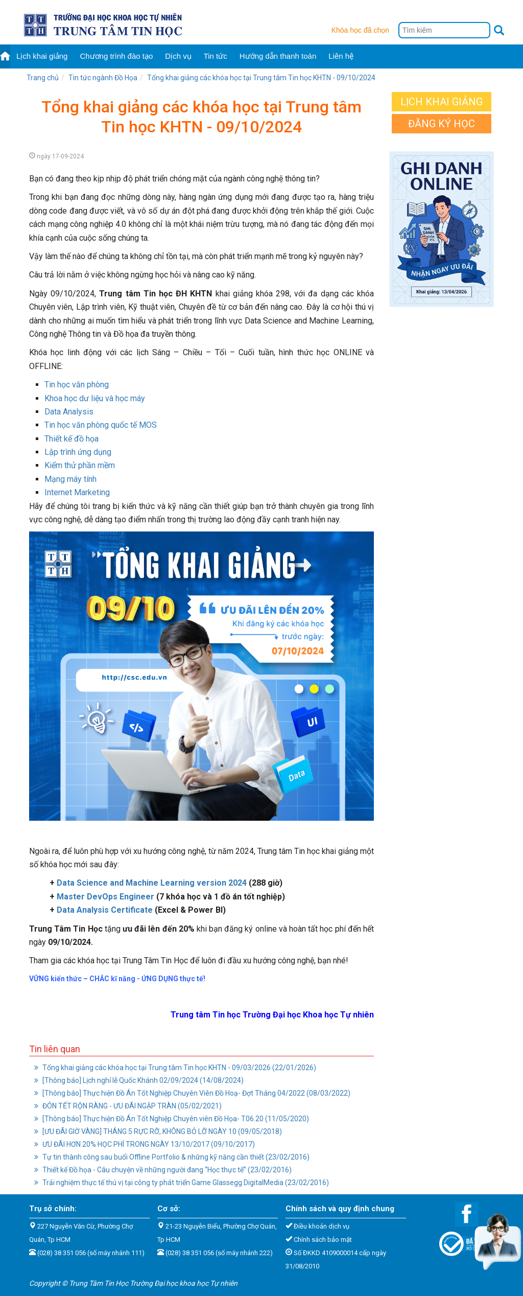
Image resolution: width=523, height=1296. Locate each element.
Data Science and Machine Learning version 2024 (152, 883)
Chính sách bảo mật (323, 1239)
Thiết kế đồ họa (71, 439)
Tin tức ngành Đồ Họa (102, 78)
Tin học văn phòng (76, 384)
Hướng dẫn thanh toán (278, 56)
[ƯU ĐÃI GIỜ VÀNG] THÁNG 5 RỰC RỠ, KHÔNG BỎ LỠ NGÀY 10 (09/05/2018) (158, 1131)
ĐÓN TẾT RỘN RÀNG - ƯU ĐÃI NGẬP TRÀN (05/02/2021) (128, 1106)
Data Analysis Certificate (105, 910)
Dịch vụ (178, 56)
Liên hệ (340, 56)
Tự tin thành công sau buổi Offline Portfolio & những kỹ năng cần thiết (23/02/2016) (172, 1157)
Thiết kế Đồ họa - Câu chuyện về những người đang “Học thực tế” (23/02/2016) (163, 1170)
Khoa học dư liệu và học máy (94, 398)
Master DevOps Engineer (105, 896)
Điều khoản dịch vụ (321, 1226)
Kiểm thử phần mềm (79, 465)
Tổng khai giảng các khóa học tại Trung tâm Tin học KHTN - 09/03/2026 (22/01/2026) (175, 1067)
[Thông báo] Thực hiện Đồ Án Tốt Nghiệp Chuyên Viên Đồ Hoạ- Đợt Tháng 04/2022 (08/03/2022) (192, 1093)
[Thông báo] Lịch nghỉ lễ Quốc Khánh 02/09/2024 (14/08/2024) (139, 1080)
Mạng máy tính (70, 479)
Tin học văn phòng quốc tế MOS (100, 425)
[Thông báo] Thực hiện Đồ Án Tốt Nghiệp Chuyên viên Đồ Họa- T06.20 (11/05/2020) (171, 1119)
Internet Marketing (77, 492)
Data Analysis (68, 411)
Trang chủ (43, 78)
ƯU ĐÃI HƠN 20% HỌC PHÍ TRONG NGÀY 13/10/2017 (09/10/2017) (144, 1144)
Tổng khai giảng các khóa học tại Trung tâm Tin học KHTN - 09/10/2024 (261, 78)
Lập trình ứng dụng (77, 452)
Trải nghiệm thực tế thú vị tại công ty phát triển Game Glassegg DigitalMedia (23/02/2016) (181, 1182)
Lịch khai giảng (41, 56)
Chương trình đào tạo (116, 56)
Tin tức (215, 56)
